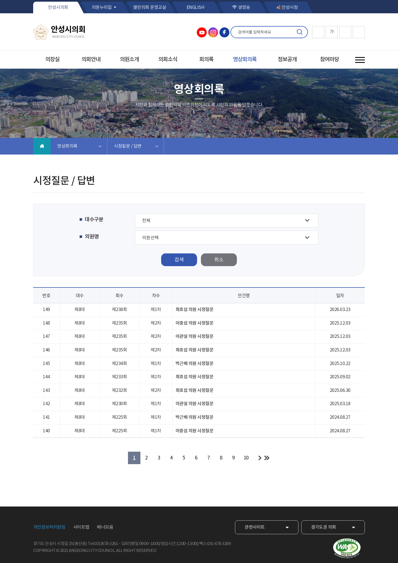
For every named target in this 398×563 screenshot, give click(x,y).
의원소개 (129, 59)
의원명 (92, 237)
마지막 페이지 (266, 458)
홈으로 (42, 146)
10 (246, 458)
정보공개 (287, 59)
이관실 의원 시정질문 (195, 336)
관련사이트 (255, 527)
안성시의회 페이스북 (224, 32)
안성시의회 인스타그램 (213, 32)
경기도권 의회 (323, 527)
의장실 (52, 59)
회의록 (206, 59)
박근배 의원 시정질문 (195, 363)
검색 (299, 32)
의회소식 (167, 59)
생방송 (244, 7)
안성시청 (290, 7)
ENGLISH (196, 7)
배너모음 (105, 527)
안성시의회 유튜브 (202, 32)
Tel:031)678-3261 (103, 543)
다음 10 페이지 (259, 458)
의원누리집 (102, 7)
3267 (125, 543)
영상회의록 (244, 59)
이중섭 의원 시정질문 (195, 323)
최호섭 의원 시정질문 (195, 309)
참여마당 (329, 59)
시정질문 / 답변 (128, 146)
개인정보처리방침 (49, 527)
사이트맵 (81, 527)
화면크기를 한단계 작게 (345, 32)
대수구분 (94, 220)
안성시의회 (58, 7)
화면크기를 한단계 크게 (318, 32)
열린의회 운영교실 (149, 7)
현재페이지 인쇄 (359, 32)
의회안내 (91, 59)
